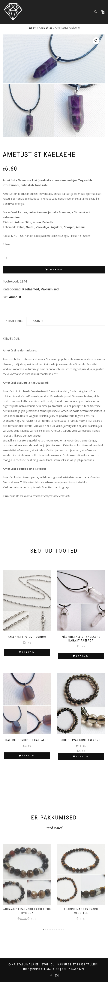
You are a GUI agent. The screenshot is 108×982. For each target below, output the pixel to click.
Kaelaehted (45, 27)
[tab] (15, 321)
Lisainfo (37, 321)
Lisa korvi (55, 269)
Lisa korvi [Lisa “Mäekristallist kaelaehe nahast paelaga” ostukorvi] (82, 656)
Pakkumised (49, 289)
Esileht (32, 27)
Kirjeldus (14, 321)
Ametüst (15, 297)
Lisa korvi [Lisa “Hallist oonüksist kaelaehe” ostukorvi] (28, 755)
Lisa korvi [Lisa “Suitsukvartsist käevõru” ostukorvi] (82, 756)
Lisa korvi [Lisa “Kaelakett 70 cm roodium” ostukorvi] (28, 652)
